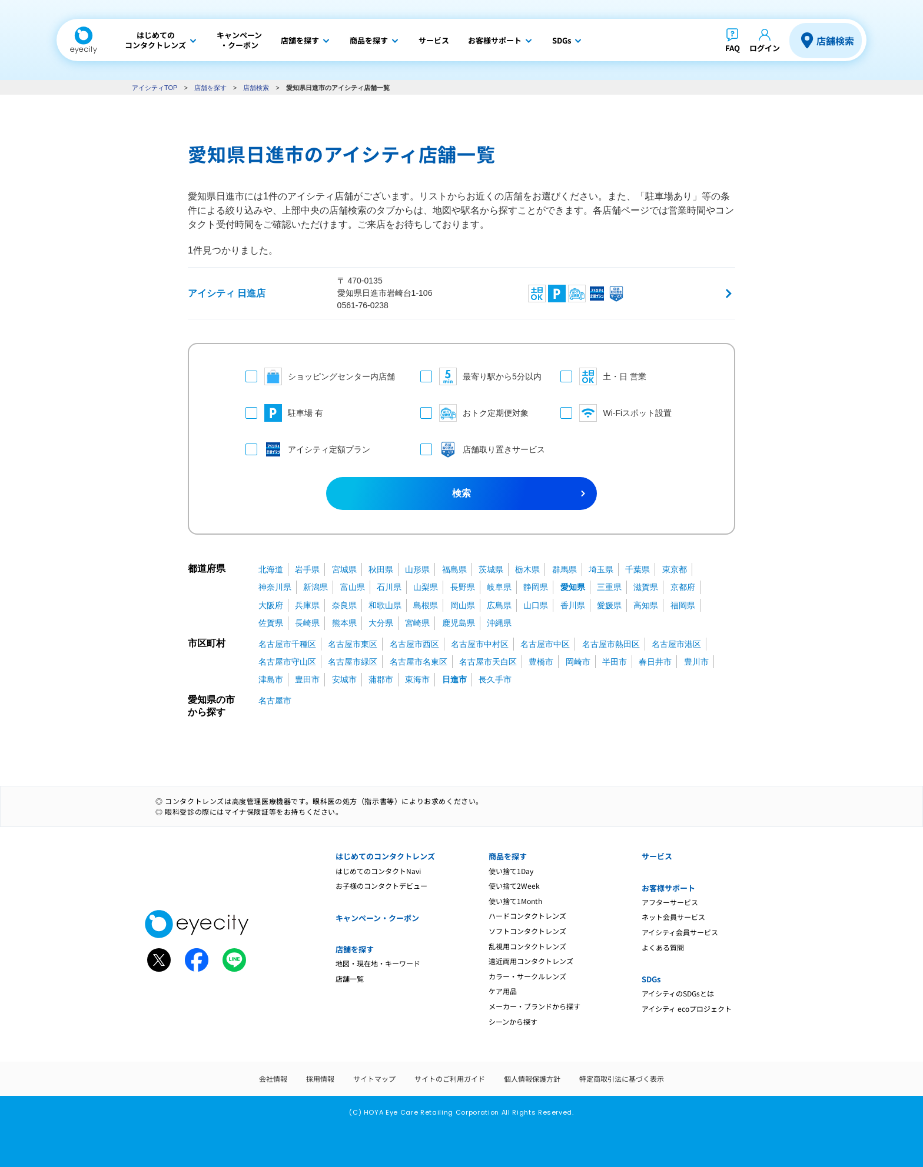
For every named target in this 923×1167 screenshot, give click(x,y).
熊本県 (344, 623)
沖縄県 (499, 623)
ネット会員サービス (673, 917)
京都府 (682, 587)
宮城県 (344, 569)
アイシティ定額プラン (307, 449)
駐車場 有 (284, 413)
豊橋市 (541, 661)
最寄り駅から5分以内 (478, 376)
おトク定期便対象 (474, 413)
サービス (657, 856)
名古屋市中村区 (480, 644)
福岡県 (682, 605)
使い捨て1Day (511, 871)
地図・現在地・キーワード (378, 963)
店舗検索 (835, 41)
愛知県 (572, 587)
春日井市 (655, 661)
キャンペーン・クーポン (377, 917)
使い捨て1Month (515, 901)
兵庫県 (307, 605)
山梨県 (425, 587)
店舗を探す (210, 87)
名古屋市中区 (545, 644)
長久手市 (495, 679)
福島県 (454, 569)
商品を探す (508, 856)
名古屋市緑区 (352, 661)
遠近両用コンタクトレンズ (531, 961)
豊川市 (696, 661)
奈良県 (344, 605)
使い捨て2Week (514, 886)
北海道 (270, 569)
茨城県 (491, 569)
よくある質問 (663, 947)
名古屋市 (274, 700)
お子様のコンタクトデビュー (381, 886)
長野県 (462, 587)
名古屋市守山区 (287, 661)
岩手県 (307, 569)
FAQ (732, 48)
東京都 (674, 569)
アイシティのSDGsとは (678, 993)
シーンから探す (513, 1021)
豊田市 (307, 679)
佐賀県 (270, 623)
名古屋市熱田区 (611, 644)
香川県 (572, 605)
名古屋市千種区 (287, 644)
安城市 (344, 679)
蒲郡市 (380, 679)
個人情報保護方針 (532, 1078)
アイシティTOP (154, 87)
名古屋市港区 (676, 644)
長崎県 (307, 623)
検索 (461, 493)
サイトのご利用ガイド (449, 1078)
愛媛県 (609, 605)
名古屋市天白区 (488, 661)
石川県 (389, 587)
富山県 (352, 587)
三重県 (609, 587)
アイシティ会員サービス (680, 932)
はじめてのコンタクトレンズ (385, 856)
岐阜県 (499, 587)
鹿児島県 (458, 623)
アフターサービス (670, 902)
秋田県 (380, 569)
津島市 (270, 679)
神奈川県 (274, 587)
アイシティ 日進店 (226, 293)
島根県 (425, 605)
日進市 (454, 679)
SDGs (651, 979)
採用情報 (320, 1078)
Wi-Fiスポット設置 (616, 413)
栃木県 (527, 569)
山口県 (535, 605)
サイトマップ (374, 1078)
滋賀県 (645, 587)
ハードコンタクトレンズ (527, 916)
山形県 (417, 569)
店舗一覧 (350, 978)
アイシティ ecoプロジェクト (687, 1008)
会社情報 (273, 1078)
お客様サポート (668, 887)
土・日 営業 (603, 376)
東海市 (417, 679)
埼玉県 (601, 569)
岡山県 (462, 605)
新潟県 (315, 587)
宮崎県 (417, 623)
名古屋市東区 (352, 644)
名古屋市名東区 (418, 661)
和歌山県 (384, 605)
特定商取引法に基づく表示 (621, 1078)
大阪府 (270, 605)
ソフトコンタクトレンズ (527, 931)
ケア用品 (503, 991)
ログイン (764, 48)
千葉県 (637, 569)
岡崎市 (578, 661)
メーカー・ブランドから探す (534, 1006)
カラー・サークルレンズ (527, 976)
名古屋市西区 (414, 644)
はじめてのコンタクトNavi (378, 871)
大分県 (380, 623)
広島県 (499, 605)
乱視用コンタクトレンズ (527, 946)
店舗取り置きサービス (478, 449)
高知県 (645, 605)
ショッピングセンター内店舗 (320, 376)
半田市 (614, 661)
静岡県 (535, 587)
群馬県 (564, 569)
